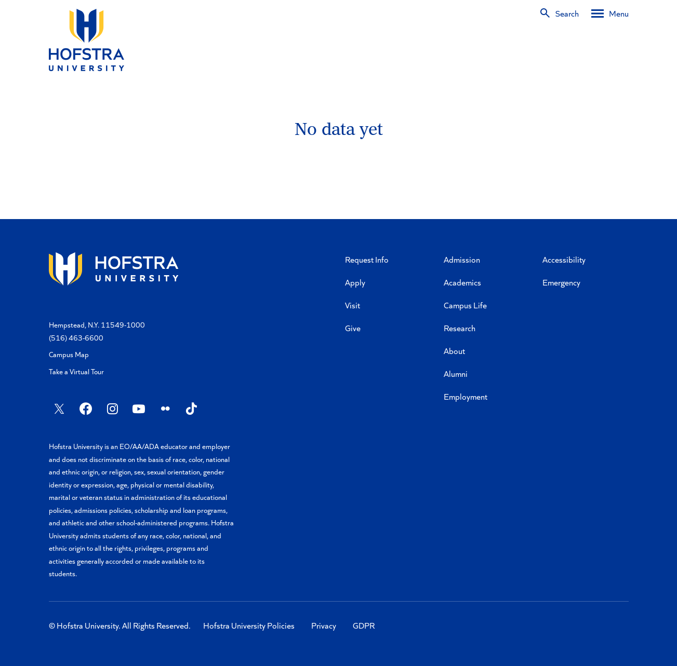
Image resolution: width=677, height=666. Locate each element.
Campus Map (69, 354)
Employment (465, 396)
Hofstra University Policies (249, 625)
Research (459, 327)
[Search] (559, 13)
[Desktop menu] (610, 13)
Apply (355, 282)
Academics (462, 282)
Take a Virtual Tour (76, 371)
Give (353, 327)
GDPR (364, 625)
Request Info (367, 259)
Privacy (323, 625)
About (454, 350)
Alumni (456, 373)
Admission (462, 259)
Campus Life (465, 305)
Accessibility (564, 259)
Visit (352, 305)
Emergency (561, 282)
